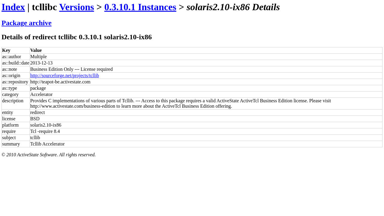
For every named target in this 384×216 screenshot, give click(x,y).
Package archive (27, 23)
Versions (76, 7)
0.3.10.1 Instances (140, 7)
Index (13, 7)
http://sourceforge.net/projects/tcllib (64, 75)
